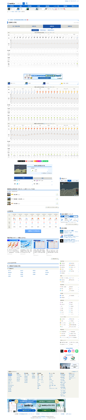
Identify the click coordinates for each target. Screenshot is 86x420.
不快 (42, 377)
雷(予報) (9, 388)
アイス (42, 380)
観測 (21, 6)
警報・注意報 (26, 374)
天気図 (38, 6)
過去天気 (18, 379)
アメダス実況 (19, 376)
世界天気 (9, 376)
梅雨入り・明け (64, 383)
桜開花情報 (64, 378)
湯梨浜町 (10, 272)
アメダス (73, 180)
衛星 (62, 180)
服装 (38, 377)
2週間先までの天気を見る (34, 231)
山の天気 (50, 374)
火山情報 (26, 379)
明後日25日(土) (51, 30)
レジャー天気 (56, 6)
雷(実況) (18, 380)
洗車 (38, 386)
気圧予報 (9, 377)
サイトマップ (73, 1)
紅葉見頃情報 (64, 388)
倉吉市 (21, 270)
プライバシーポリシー (45, 413)
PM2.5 (77, 180)
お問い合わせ (68, 413)
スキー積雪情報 (64, 393)
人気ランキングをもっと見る (52, 207)
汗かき (42, 376)
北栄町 (34, 272)
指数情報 (47, 6)
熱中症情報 (64, 385)
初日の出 (64, 395)
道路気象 (9, 389)
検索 (23, 3)
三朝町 (46, 270)
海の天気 (50, 376)
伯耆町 (34, 274)
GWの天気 (64, 380)
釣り (50, 386)
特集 (70, 379)
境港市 (34, 270)
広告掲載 (62, 413)
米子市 (9, 270)
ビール (42, 382)
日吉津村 (47, 272)
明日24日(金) (43, 30)
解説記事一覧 (55, 258)
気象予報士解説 (72, 374)
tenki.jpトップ (67, 1)
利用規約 (38, 413)
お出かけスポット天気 (53, 388)
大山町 (9, 274)
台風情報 (26, 380)
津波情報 (26, 377)
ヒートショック (64, 390)
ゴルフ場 (50, 382)
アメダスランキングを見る (72, 224)
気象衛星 (33, 376)
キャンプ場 (51, 383)
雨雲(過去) (18, 374)
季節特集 (65, 6)
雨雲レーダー (10, 382)
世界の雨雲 (10, 386)
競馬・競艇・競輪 (52, 385)
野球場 (50, 379)
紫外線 (38, 383)
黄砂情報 (9, 391)
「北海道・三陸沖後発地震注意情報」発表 (18, 19)
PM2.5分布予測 (11, 385)
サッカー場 (51, 380)
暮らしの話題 (71, 376)
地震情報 (26, 376)
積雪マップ (10, 383)
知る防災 (26, 382)
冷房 (42, 379)
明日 (43, 178)
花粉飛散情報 (64, 375)
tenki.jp (11, 3)
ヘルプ (77, 1)
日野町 (9, 276)
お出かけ (39, 379)
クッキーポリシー (55, 413)
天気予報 (12, 6)
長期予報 (9, 380)
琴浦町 (21, 272)
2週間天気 (70, 26)
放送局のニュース (72, 377)
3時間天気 (34, 26)
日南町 (46, 274)
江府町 (21, 276)
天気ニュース (74, 6)
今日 (23, 177)
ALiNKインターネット (29, 413)
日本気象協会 (22, 413)
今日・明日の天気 (16, 26)
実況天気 (18, 377)
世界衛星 (33, 377)
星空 (38, 380)
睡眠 (38, 388)
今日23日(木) (35, 30)
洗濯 (38, 376)
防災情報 (29, 6)
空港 (50, 377)
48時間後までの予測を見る (47, 173)
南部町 (21, 274)
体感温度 (39, 385)
